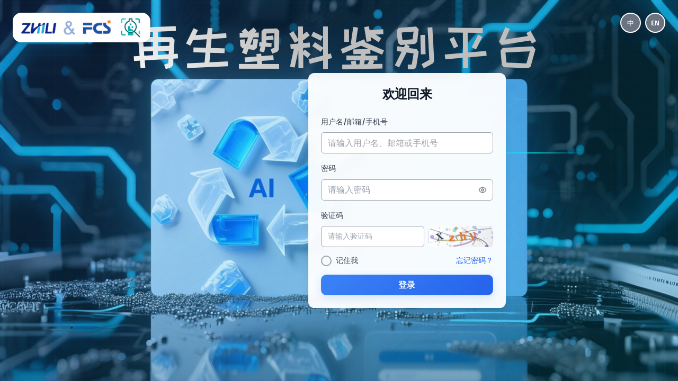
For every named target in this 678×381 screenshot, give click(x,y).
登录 (406, 285)
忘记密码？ (477, 261)
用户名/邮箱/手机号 (351, 121)
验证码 (329, 216)
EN (654, 23)
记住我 (344, 261)
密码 (325, 168)
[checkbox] (323, 261)
